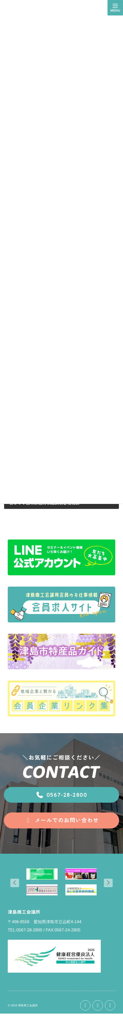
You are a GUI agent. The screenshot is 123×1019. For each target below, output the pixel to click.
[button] (61, 795)
